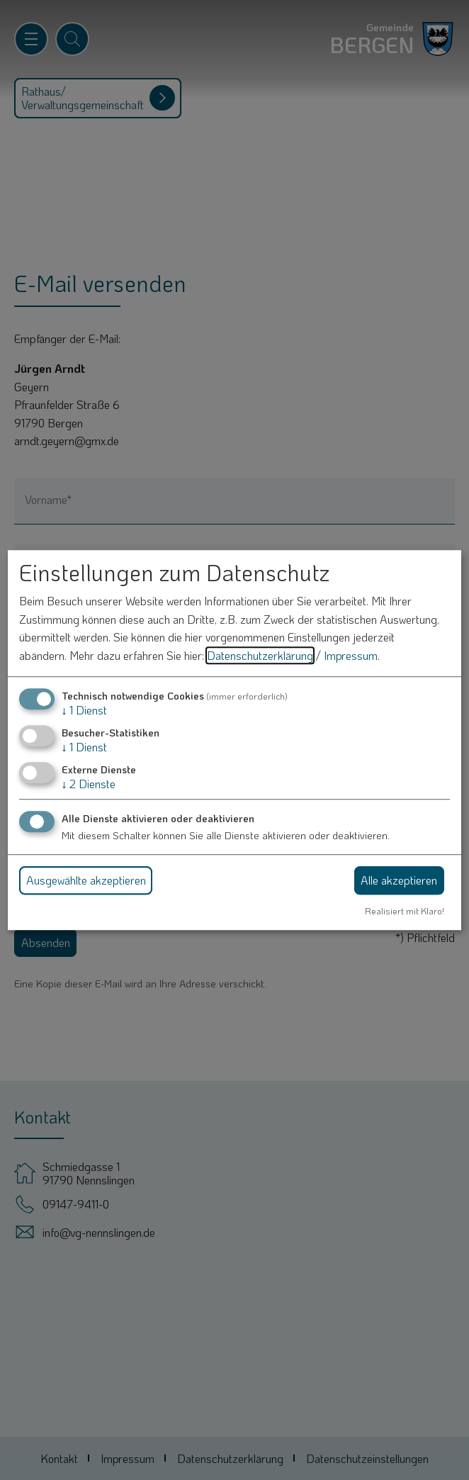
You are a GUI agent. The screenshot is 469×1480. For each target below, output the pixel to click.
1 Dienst (84, 709)
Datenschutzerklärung (260, 655)
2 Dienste (88, 783)
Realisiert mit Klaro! (404, 910)
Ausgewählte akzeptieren (86, 880)
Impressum (351, 655)
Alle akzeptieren (399, 880)
